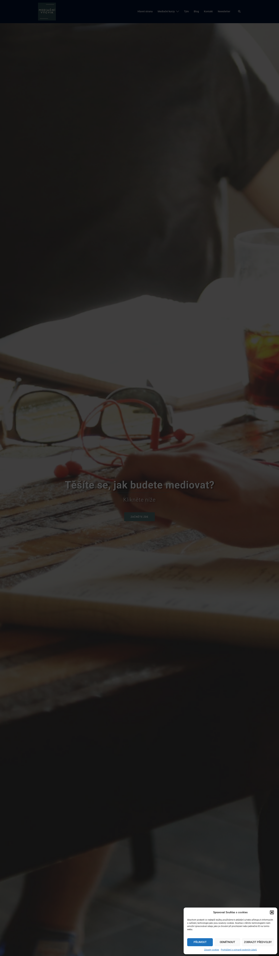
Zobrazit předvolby (258, 942)
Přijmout (200, 942)
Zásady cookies (211, 950)
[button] (272, 912)
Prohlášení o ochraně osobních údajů (239, 950)
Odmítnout (227, 942)
